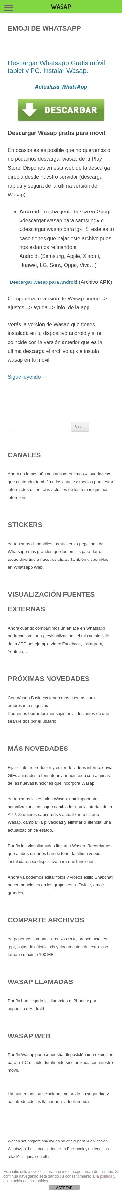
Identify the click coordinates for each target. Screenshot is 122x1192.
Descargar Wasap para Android (43, 282)
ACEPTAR (64, 1188)
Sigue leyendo (27, 377)
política (106, 1176)
